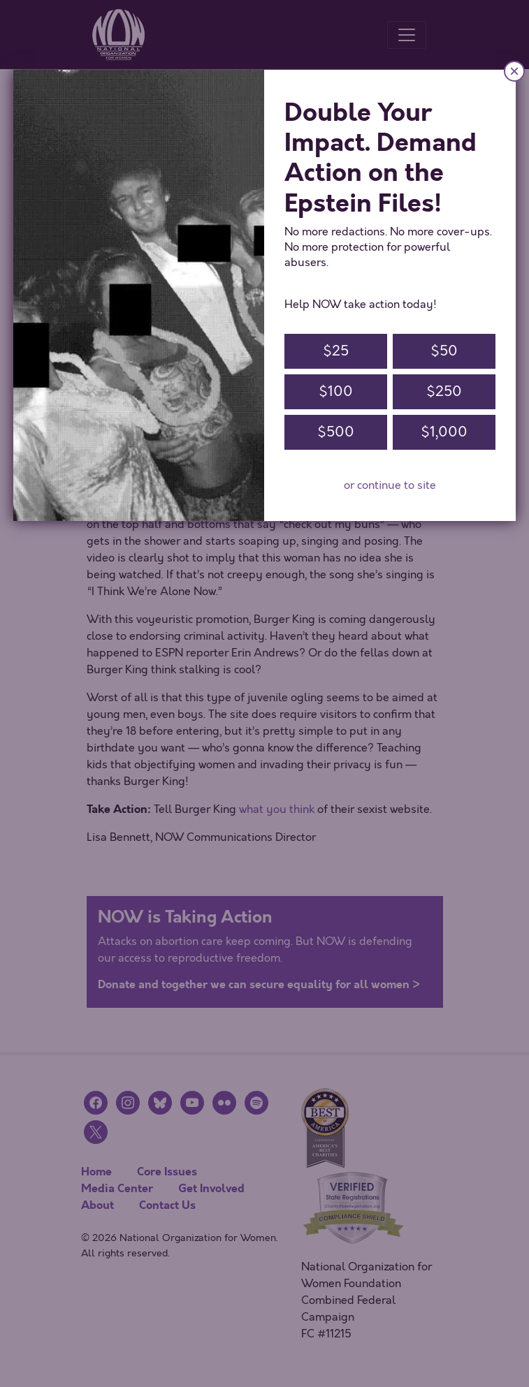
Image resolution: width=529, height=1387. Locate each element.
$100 (336, 391)
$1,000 (444, 432)
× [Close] (514, 70)
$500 (335, 432)
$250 (444, 391)
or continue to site (390, 485)
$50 (444, 351)
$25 (336, 351)
